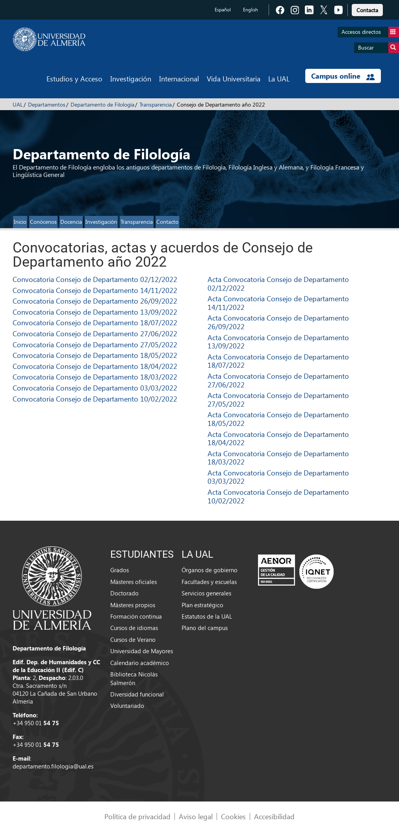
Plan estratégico (202, 605)
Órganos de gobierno (210, 570)
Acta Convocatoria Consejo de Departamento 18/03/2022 (278, 457)
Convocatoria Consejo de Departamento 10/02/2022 (95, 399)
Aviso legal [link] (196, 816)
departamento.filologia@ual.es (53, 766)
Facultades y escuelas (209, 582)
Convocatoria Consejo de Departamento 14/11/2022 (95, 290)
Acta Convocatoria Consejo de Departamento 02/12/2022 (278, 283)
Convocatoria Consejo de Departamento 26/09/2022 (95, 301)
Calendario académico (139, 663)
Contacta (367, 10)
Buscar (378, 47)
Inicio (20, 221)
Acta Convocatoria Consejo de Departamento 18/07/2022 (278, 361)
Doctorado (124, 593)
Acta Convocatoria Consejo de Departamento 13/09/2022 (278, 341)
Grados (119, 570)
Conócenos (43, 221)
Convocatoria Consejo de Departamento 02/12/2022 (95, 279)
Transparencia (155, 104)
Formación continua (136, 616)
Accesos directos (370, 32)
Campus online (343, 76)
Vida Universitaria (233, 78)
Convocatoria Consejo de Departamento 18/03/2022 (95, 376)
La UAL (279, 78)
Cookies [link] (233, 816)
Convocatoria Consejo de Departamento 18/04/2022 (95, 366)
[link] (367, 9)
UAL (18, 104)
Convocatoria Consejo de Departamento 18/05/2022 (95, 355)
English (250, 10)
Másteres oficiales (133, 582)
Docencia (71, 221)
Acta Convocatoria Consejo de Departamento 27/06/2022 (278, 380)
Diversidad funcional (137, 694)
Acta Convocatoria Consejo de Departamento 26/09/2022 (278, 322)
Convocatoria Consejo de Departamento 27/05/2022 (95, 344)
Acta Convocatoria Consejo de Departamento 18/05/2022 (278, 418)
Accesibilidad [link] (274, 816)
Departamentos (46, 104)
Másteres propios (132, 605)
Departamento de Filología (102, 104)
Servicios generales (206, 593)
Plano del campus (205, 628)
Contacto (167, 221)
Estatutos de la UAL (207, 616)
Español (223, 10)
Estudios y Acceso (74, 78)
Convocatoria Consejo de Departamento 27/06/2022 (95, 333)
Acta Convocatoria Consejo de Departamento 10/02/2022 (278, 496)
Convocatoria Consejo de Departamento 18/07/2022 (95, 322)
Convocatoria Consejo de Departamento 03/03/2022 (95, 387)
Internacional (179, 78)
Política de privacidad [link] (137, 816)
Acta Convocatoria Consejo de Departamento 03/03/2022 (278, 477)
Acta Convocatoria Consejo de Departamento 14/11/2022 (278, 302)
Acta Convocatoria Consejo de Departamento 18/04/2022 (278, 438)
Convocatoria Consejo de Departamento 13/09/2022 (95, 312)
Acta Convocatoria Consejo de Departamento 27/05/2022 (278, 399)
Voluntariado (127, 705)
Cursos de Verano (133, 639)
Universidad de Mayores (141, 651)
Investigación (130, 78)
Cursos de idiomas (134, 628)
